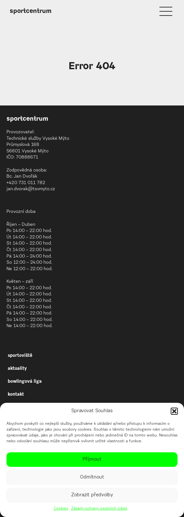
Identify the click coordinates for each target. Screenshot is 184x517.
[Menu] (165, 11)
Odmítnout (92, 477)
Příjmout (92, 459)
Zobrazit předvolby (92, 495)
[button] (174, 411)
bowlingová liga (25, 382)
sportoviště (20, 356)
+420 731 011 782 (25, 183)
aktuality (17, 369)
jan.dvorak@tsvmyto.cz (30, 189)
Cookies (61, 509)
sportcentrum (31, 11)
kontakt (16, 394)
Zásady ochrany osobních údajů (99, 509)
